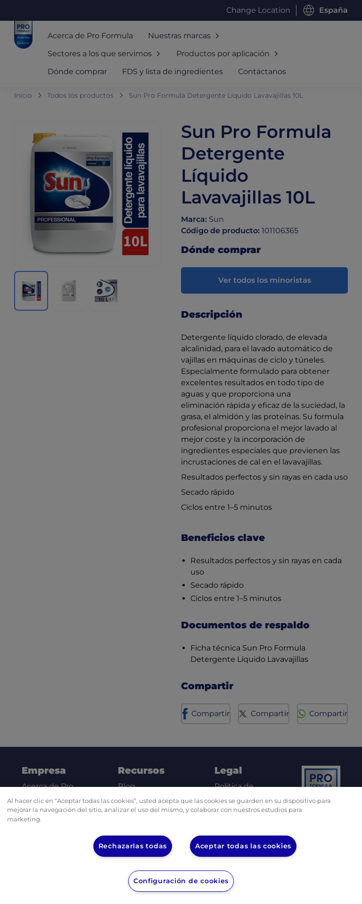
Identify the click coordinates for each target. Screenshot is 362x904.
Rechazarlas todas (132, 846)
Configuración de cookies (181, 881)
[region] (181, 845)
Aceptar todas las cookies (243, 846)
